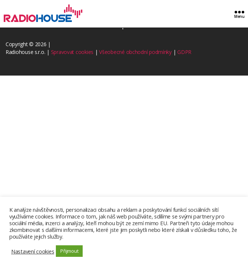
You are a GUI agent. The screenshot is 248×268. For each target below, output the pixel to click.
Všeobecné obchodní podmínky (135, 51)
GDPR (184, 51)
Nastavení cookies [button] (32, 251)
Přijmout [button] (69, 251)
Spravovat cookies (72, 51)
